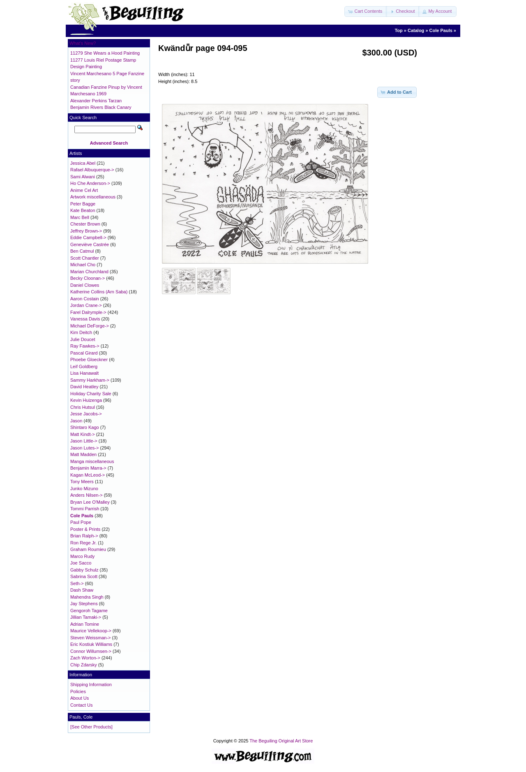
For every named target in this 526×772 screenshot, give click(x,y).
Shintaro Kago (84, 427)
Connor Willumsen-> (90, 651)
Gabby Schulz (84, 569)
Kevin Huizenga (86, 400)
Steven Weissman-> (90, 637)
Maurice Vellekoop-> (90, 630)
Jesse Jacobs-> (86, 413)
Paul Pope (80, 522)
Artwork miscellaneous (92, 196)
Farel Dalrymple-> (88, 312)
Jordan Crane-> (86, 305)
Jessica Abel (82, 163)
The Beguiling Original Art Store (281, 740)
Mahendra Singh (87, 597)
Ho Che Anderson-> (90, 183)
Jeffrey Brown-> (86, 230)
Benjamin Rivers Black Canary (101, 107)
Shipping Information (91, 684)
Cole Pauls (440, 30)
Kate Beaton (82, 210)
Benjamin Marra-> (88, 468)
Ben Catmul (82, 251)
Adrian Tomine (84, 624)
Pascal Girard (84, 352)
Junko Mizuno (84, 488)
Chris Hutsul (82, 407)
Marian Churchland (89, 271)
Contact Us (81, 705)
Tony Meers (82, 481)
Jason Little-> (83, 440)
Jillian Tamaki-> (85, 617)
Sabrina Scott (83, 576)
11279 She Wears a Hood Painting (105, 53)
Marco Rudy (82, 556)
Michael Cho (82, 264)
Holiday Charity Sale (90, 393)
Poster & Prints (85, 529)
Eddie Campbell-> (88, 237)
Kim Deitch (81, 332)
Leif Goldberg (83, 366)
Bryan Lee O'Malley (90, 502)
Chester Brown (85, 223)
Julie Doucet (82, 339)
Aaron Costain (84, 298)
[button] (365, 11)
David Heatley (84, 386)
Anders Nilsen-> (86, 495)
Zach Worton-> (85, 657)
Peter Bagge (82, 203)
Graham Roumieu (88, 549)
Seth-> (77, 583)
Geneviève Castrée (89, 244)
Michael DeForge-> (89, 325)
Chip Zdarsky (83, 664)
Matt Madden (83, 454)
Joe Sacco (80, 562)
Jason (76, 420)
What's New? (82, 43)
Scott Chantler (84, 258)
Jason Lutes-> (84, 447)
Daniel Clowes (84, 285)
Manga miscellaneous (92, 461)
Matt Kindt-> (82, 434)
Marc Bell (79, 217)
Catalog (416, 30)
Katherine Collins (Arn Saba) (98, 291)
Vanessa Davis (85, 318)
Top (398, 30)
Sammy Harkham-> (89, 380)
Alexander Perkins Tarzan (96, 100)
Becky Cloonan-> (87, 278)
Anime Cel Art (84, 190)
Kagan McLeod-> (87, 474)
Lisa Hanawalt (84, 373)
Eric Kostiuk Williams (91, 644)
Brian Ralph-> (84, 535)
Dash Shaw (81, 590)
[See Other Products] (91, 726)
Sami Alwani (82, 176)
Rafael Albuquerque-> (92, 169)
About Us (79, 698)
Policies (78, 691)
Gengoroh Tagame (89, 610)
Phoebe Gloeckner (89, 359)
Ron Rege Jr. (83, 542)
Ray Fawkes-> (84, 345)
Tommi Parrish (84, 508)
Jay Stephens (84, 603)
